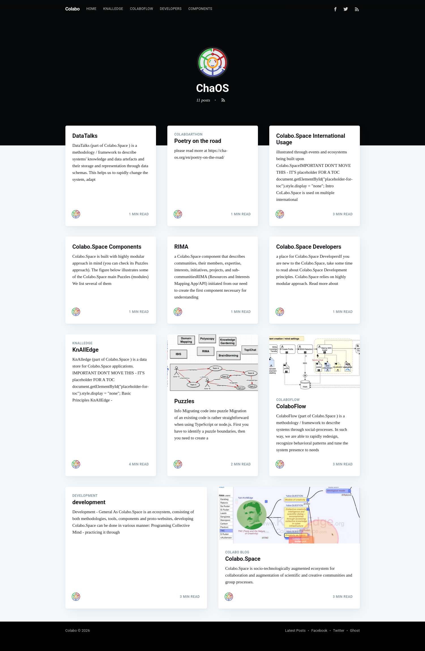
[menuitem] (91, 8)
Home (91, 9)
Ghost (355, 630)
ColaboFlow (141, 9)
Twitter (338, 630)
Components (200, 9)
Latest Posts (295, 630)
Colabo (72, 9)
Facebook (319, 630)
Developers (170, 9)
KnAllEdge (113, 9)
